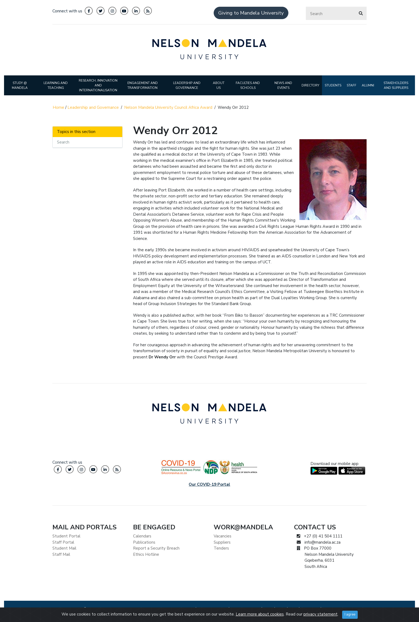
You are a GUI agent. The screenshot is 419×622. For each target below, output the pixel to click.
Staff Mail (61, 554)
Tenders (221, 548)
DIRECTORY (310, 85)
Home (58, 107)
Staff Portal (63, 542)
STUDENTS (333, 85)
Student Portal (66, 536)
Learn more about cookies (260, 614)
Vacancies (222, 536)
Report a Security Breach (156, 548)
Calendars (142, 536)
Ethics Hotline (146, 554)
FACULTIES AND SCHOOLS (248, 85)
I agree (350, 614)
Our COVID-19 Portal (209, 484)
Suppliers (222, 542)
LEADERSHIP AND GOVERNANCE (186, 85)
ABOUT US (218, 85)
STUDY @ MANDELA (20, 85)
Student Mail (64, 548)
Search (63, 142)
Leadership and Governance (93, 107)
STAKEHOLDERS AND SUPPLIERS (396, 85)
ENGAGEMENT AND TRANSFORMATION (142, 85)
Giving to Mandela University (251, 12)
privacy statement (320, 614)
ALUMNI (368, 85)
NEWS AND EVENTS (283, 85)
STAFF (351, 85)
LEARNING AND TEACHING (56, 85)
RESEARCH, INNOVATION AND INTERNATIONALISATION (98, 85)
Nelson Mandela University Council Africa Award (168, 107)
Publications (144, 542)
